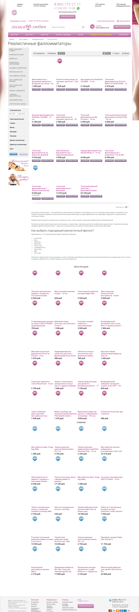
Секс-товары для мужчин (18, 86)
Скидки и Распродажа (101, 35)
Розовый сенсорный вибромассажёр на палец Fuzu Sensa (42, 539)
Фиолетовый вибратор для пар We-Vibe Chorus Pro (111, 569)
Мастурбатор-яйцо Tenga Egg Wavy (88, 478)
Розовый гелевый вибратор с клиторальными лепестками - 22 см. (86, 323)
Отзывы (49, 609)
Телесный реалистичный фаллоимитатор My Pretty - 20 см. (116, 117)
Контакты (123, 35)
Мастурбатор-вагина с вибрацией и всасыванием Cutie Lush (111, 449)
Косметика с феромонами (18, 63)
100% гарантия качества (100, 5)
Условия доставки (65, 604)
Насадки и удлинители (18, 68)
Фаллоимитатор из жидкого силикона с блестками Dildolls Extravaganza (40, 479)
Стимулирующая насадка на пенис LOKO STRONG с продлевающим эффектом (42, 323)
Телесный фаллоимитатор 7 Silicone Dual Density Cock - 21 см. (40, 188)
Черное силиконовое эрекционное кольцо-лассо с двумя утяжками (65, 384)
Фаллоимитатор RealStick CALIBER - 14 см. (92, 80)
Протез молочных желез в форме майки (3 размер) (65, 479)
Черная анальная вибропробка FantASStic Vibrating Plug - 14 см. (88, 449)
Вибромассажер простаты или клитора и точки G (64, 323)
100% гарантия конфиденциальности (123, 5)
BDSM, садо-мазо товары (18, 50)
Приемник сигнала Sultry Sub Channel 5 (111, 538)
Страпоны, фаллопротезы (18, 95)
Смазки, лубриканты (18, 90)
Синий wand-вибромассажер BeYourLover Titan (62, 539)
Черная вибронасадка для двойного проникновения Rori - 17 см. (88, 384)
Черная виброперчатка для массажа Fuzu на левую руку (87, 509)
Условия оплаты (67, 602)
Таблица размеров (50, 606)
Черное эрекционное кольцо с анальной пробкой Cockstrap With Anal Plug (41, 509)
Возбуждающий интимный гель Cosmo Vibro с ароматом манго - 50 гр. (111, 323)
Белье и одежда (63, 35)
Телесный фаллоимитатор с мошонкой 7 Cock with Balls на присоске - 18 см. (116, 153)
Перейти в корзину (122, 27)
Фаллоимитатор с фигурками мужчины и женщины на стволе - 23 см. (42, 81)
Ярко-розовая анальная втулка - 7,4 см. (64, 292)
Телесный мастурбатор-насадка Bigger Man (88, 292)
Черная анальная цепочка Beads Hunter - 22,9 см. (64, 449)
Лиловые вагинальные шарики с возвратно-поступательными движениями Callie (41, 293)
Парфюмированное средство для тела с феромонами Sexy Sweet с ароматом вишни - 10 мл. (65, 354)
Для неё (14, 35)
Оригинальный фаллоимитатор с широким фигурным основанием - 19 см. (65, 153)
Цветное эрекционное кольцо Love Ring (64, 508)
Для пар (45, 35)
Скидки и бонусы (20, 5)
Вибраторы (18, 58)
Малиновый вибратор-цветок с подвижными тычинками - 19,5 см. (87, 414)
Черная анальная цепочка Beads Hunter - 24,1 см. (88, 539)
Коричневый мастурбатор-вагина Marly (40, 569)
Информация (52, 600)
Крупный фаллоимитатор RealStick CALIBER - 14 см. (43, 117)
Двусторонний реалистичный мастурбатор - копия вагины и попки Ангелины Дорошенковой (110, 293)
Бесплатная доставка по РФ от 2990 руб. (41, 5)
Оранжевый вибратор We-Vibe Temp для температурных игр (63, 569)
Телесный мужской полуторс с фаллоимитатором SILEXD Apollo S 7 (89, 188)
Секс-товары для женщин (18, 80)
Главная (11, 39)
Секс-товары (23, 39)
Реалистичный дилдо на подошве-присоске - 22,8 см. (67, 81)
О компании (35, 602)
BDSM (80, 35)
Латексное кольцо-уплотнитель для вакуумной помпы (86, 354)
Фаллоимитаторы (18, 100)
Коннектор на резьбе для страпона (112, 413)
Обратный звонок (67, 17)
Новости (34, 606)
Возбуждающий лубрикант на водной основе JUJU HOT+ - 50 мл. (111, 384)
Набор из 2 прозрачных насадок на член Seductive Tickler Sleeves (111, 509)
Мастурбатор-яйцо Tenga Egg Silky (42, 448)
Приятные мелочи (18, 72)
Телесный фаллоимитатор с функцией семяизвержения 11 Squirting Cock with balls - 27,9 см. (67, 188)
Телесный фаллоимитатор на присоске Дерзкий (40, 153)
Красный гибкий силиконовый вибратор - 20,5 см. (111, 354)
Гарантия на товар (68, 607)
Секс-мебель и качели (18, 76)
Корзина (98, 26)
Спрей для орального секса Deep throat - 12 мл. (42, 383)
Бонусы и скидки (52, 602)
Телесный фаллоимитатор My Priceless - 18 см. (89, 117)
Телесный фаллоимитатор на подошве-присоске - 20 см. (66, 117)
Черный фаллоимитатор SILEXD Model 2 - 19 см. (91, 152)
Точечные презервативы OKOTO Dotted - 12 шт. (112, 478)
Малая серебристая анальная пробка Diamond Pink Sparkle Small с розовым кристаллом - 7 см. (65, 414)
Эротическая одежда (18, 104)
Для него (29, 35)
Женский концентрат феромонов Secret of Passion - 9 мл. (40, 354)
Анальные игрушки (18, 55)
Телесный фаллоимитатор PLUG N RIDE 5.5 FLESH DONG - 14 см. (116, 81)
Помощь (65, 600)
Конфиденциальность (69, 609)
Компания (35, 600)
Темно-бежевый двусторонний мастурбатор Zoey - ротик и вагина (39, 414)
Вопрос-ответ (51, 604)
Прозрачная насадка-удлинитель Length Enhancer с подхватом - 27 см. (88, 569)
